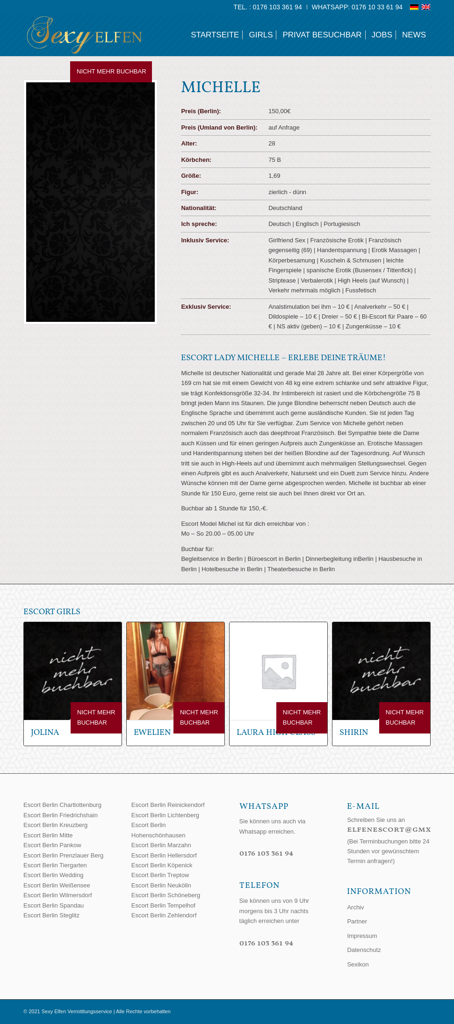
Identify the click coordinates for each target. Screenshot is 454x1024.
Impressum (362, 935)
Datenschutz (364, 949)
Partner (357, 921)
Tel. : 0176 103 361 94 (267, 7)
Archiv (355, 907)
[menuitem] (268, 7)
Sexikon (357, 964)
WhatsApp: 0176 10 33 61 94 (357, 7)
